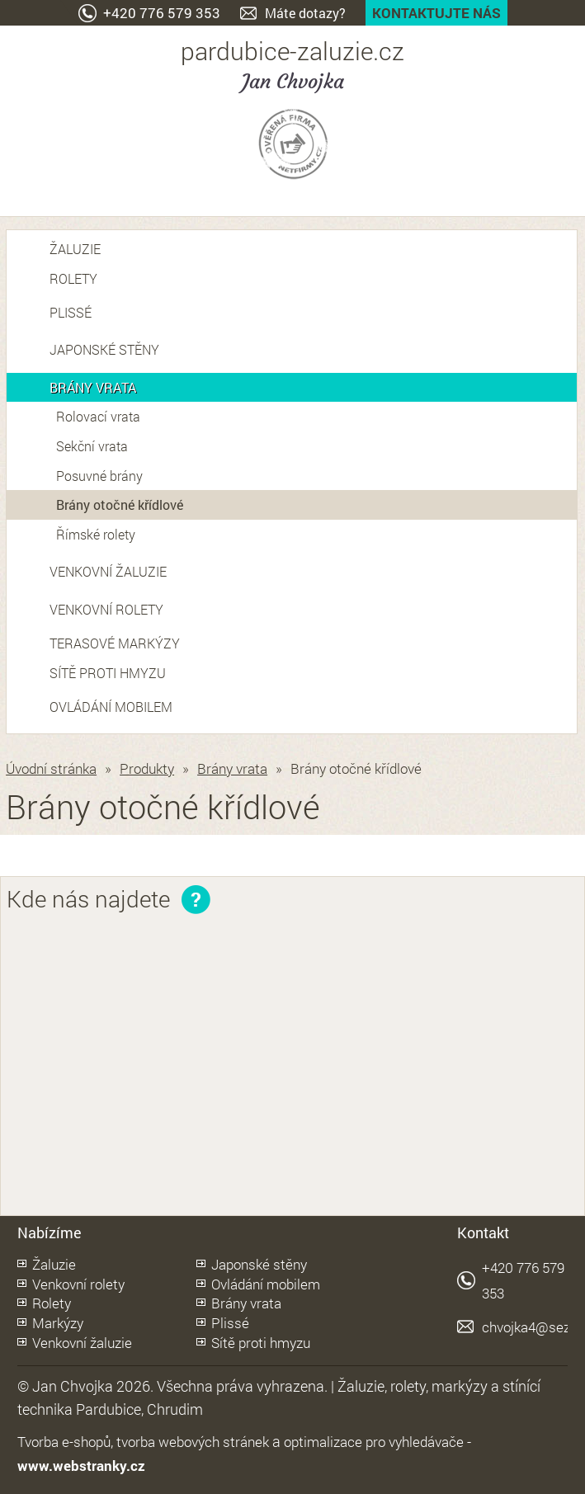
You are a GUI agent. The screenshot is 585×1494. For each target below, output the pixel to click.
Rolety (73, 278)
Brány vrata (93, 387)
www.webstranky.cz (81, 1465)
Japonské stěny (104, 349)
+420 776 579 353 (161, 12)
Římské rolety (95, 534)
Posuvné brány (99, 475)
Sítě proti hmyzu (108, 672)
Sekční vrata (92, 446)
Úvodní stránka (51, 768)
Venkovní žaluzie (108, 571)
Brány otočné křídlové (119, 504)
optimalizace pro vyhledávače (374, 1441)
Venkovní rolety (106, 609)
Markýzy (57, 1322)
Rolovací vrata (98, 416)
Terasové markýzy (115, 643)
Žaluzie (75, 248)
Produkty (147, 768)
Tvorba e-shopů (64, 1441)
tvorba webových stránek (192, 1441)
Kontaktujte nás (436, 12)
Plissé (71, 312)
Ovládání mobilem (111, 706)
